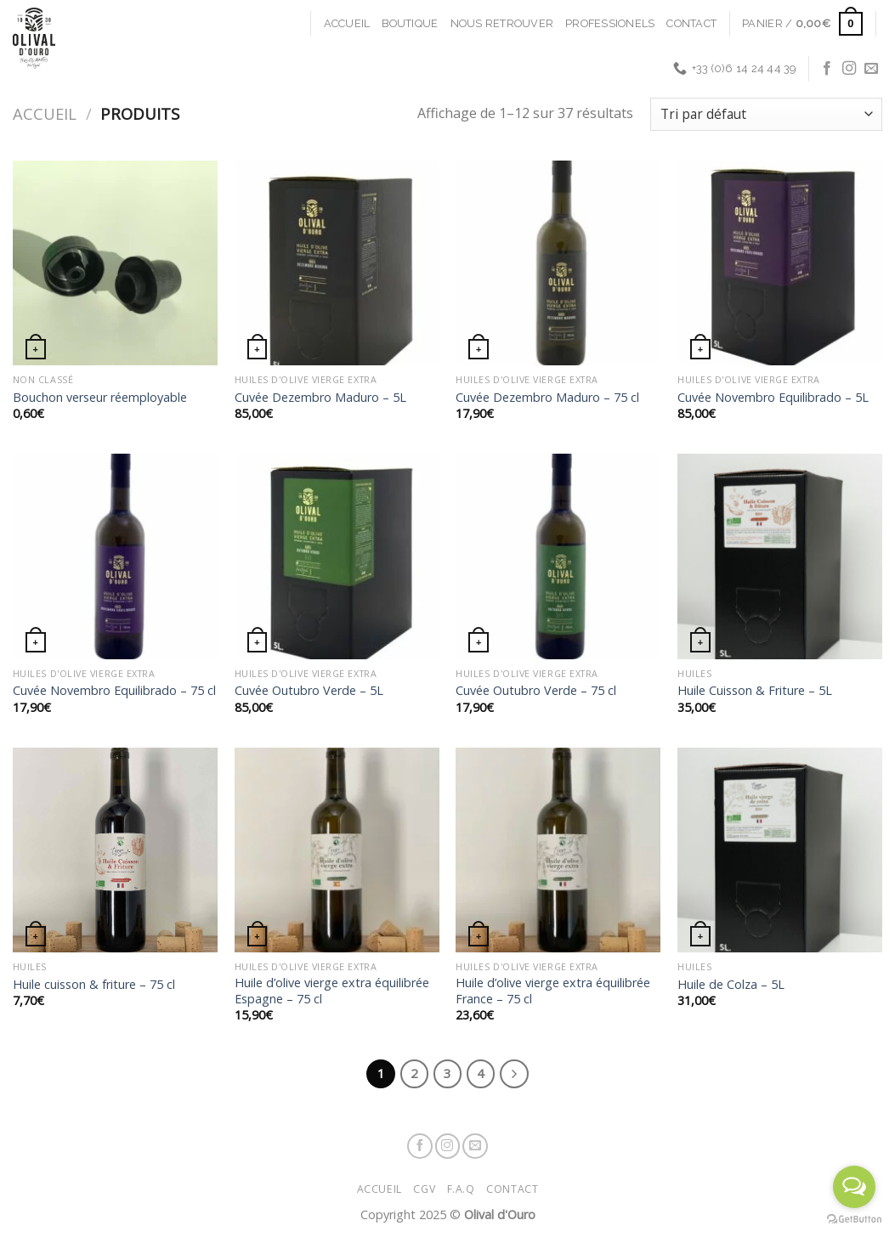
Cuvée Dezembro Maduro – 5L (320, 397)
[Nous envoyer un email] (871, 68)
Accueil (347, 23)
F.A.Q (461, 1189)
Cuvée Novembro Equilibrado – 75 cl (114, 690)
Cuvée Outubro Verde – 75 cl (536, 690)
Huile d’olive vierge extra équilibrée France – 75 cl (553, 991)
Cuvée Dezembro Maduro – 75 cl (547, 397)
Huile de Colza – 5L (731, 984)
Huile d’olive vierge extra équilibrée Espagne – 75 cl (332, 991)
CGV (424, 1189)
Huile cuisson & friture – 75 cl (94, 984)
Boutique (410, 23)
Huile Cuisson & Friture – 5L (754, 690)
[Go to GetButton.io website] (854, 1219)
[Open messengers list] (854, 1187)
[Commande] (766, 114)
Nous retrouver (502, 23)
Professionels (609, 23)
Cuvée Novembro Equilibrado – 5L (773, 397)
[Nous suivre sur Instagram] (849, 68)
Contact (691, 23)
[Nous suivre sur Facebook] (827, 68)
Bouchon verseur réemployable (100, 397)
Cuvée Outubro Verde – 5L (309, 690)
